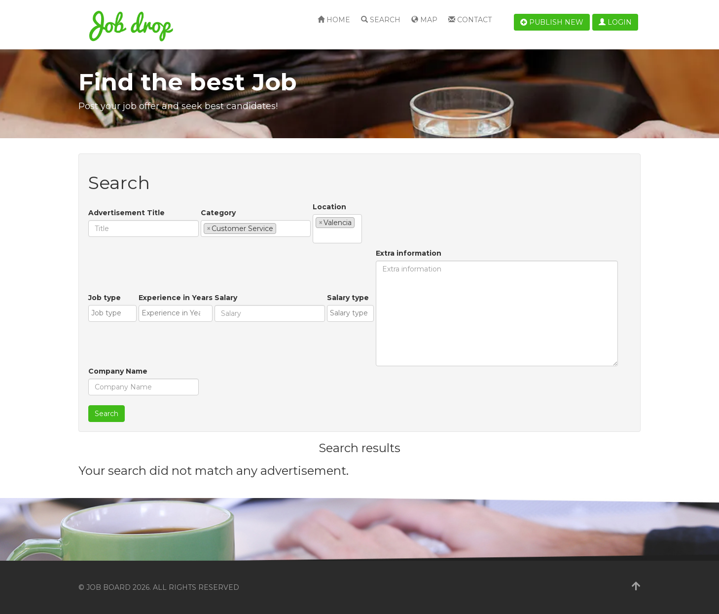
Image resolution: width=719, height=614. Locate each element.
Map (424, 19)
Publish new (551, 22)
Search (380, 19)
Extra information (408, 253)
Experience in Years (176, 297)
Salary (226, 297)
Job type (104, 297)
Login (615, 22)
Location (329, 206)
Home (334, 19)
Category (218, 212)
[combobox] (256, 228)
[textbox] (281, 228)
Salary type (348, 297)
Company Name (117, 371)
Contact (470, 19)
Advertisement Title (126, 212)
